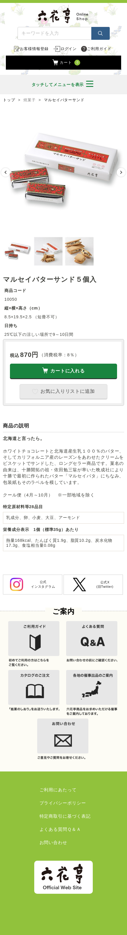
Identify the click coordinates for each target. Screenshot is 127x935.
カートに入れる (67, 370)
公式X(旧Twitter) (93, 584)
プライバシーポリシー (63, 802)
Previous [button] (5, 172)
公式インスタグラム (32, 584)
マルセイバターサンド (64, 100)
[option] (63, 172)
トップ (9, 100)
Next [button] (121, 172)
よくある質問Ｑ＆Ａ (60, 829)
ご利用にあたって (58, 789)
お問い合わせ (53, 842)
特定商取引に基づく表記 (65, 816)
